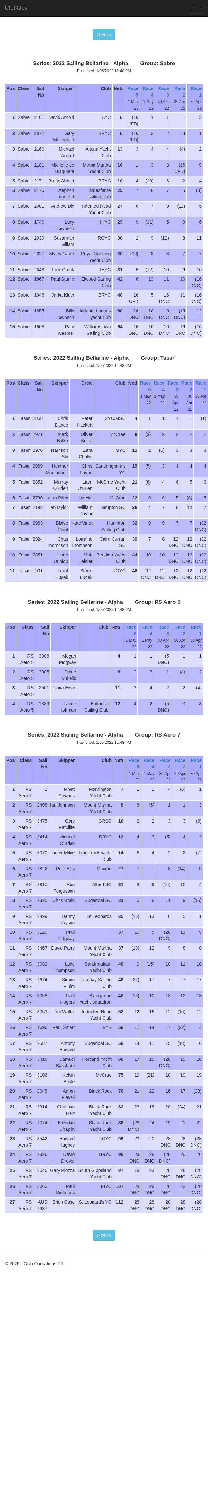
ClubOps (16, 8)
